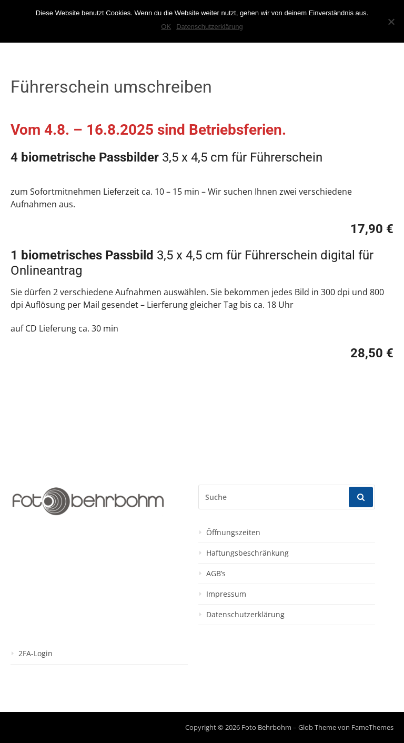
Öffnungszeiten (233, 532)
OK (166, 27)
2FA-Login (35, 653)
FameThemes (372, 727)
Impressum (226, 594)
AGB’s (216, 573)
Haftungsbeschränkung (247, 553)
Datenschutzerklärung (245, 614)
